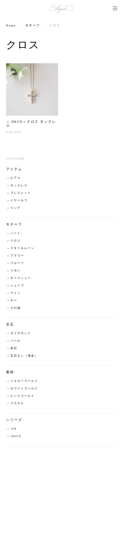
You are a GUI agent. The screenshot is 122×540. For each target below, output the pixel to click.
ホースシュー (20, 278)
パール (15, 341)
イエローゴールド (24, 381)
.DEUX (16, 436)
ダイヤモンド (20, 333)
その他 (15, 308)
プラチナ (17, 403)
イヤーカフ (19, 200)
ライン (15, 293)
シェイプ (17, 286)
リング (15, 208)
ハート (15, 233)
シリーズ (14, 420)
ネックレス (19, 185)
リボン (15, 271)
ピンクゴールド (22, 396)
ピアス (15, 178)
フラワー (17, 256)
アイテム (14, 169)
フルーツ (17, 263)
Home (11, 26)
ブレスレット (20, 193)
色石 (13, 348)
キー (13, 300)
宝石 (10, 324)
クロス (15, 241)
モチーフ (32, 26)
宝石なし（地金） (24, 356)
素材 (10, 372)
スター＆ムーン (22, 248)
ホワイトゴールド (24, 388)
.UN (13, 429)
